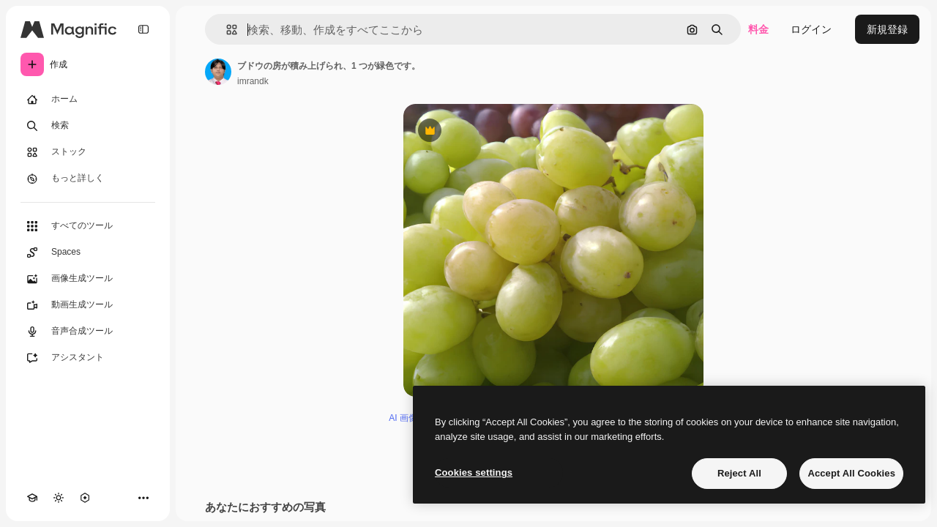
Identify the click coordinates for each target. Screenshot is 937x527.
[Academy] (32, 497)
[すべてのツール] (87, 226)
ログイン (811, 29)
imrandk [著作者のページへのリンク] (253, 81)
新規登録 (887, 29)
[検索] (87, 126)
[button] (226, 29)
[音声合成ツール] (87, 331)
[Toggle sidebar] (143, 29)
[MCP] (85, 497)
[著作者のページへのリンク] (218, 72)
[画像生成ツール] (87, 279)
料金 (758, 29)
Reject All (739, 473)
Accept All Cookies (851, 473)
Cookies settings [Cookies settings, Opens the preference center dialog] (473, 472)
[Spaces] (87, 252)
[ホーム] (87, 99)
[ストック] (87, 152)
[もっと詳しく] (87, 178)
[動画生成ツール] (87, 305)
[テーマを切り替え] (58, 497)
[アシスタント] (87, 358)
